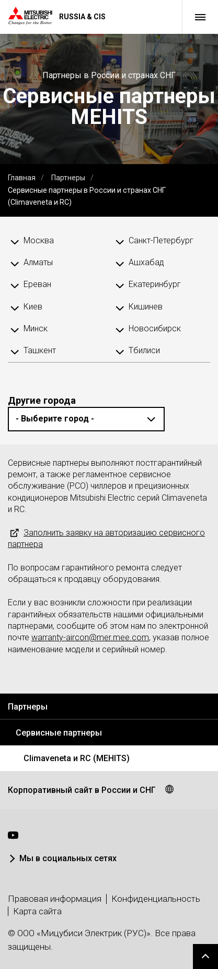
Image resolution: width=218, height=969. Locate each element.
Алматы (38, 262)
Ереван (37, 284)
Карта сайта (37, 911)
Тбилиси (144, 350)
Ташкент (40, 350)
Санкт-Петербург (161, 240)
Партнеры (68, 177)
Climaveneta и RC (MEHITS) (77, 758)
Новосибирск (155, 328)
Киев (33, 307)
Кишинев (146, 307)
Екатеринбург (155, 284)
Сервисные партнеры (59, 733)
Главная (22, 177)
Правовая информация (54, 898)
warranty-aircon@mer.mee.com (90, 637)
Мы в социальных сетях (68, 858)
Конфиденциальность (155, 898)
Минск (36, 328)
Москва (39, 240)
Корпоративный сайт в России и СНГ (82, 790)
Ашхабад (146, 262)
